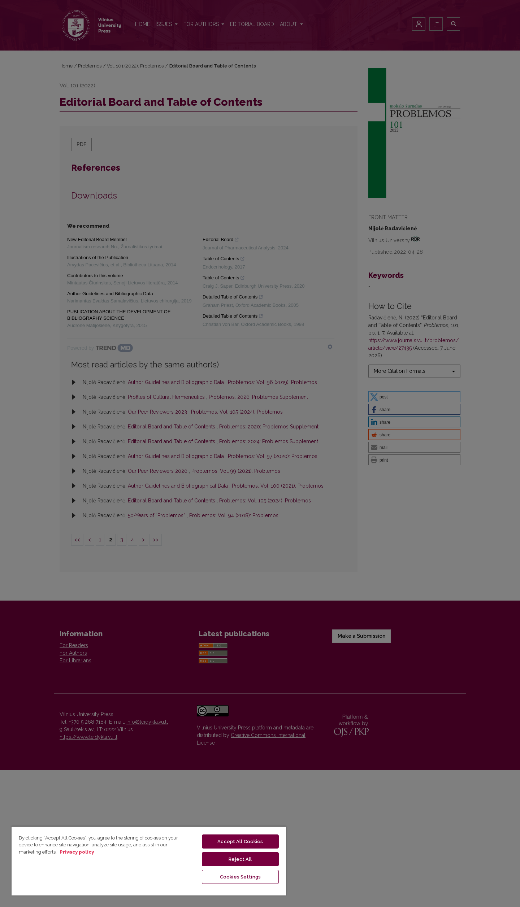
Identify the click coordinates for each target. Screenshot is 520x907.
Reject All (240, 859)
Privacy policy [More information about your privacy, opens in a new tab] (77, 852)
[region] (149, 860)
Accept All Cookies (240, 841)
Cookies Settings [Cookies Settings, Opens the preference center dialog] (240, 877)
